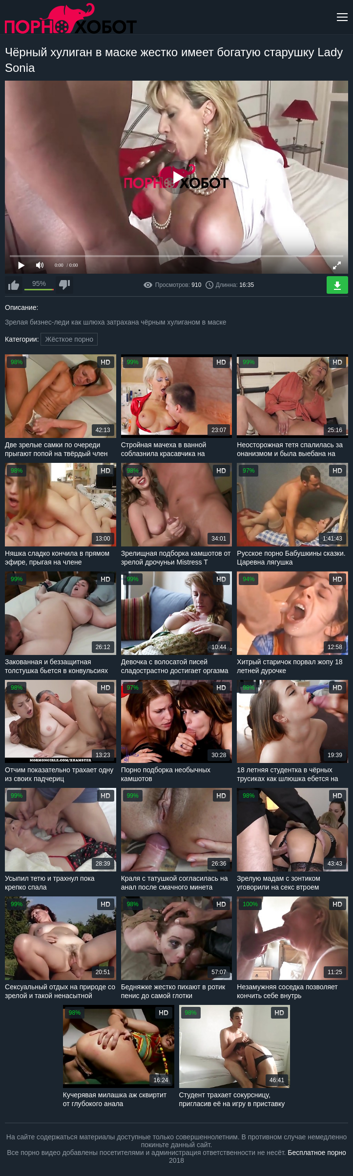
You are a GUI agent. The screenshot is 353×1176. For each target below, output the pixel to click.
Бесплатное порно (317, 1152)
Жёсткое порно (69, 339)
